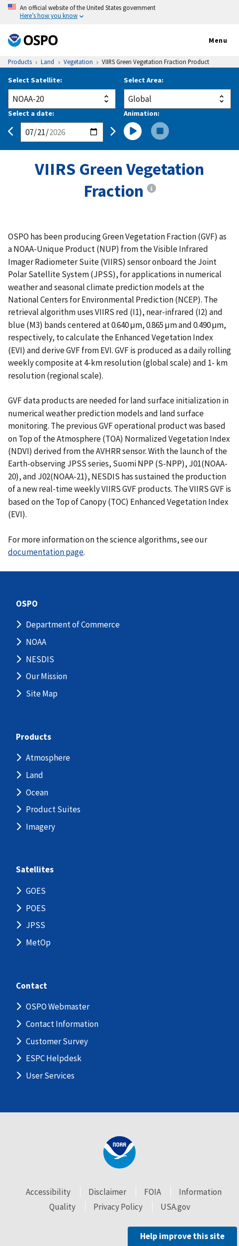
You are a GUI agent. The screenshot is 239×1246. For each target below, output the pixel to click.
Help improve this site (182, 1236)
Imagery (40, 826)
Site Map (42, 693)
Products (33, 737)
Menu (207, 41)
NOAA (36, 641)
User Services (50, 1075)
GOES (36, 890)
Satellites (35, 869)
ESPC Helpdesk (53, 1058)
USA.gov (175, 1206)
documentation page (45, 551)
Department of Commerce (73, 624)
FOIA (152, 1191)
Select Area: (143, 80)
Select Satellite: (35, 80)
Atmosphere (48, 757)
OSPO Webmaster (57, 1006)
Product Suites (53, 809)
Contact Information (62, 1023)
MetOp (38, 942)
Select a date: (31, 113)
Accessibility (48, 1191)
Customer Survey (57, 1041)
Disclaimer (107, 1191)
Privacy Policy (118, 1206)
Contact (31, 986)
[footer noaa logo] (119, 1152)
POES (36, 908)
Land (34, 775)
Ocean (37, 792)
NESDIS (40, 659)
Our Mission (46, 676)
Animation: (141, 113)
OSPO (27, 604)
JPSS (35, 925)
